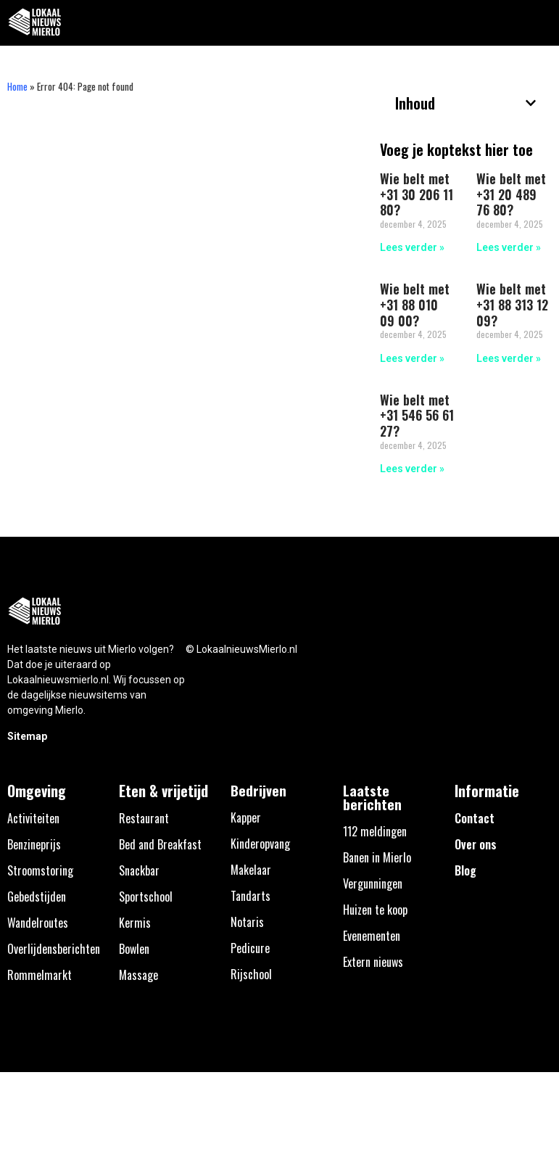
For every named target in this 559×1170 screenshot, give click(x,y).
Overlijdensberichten (53, 948)
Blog (465, 870)
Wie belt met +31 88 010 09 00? (415, 304)
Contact (474, 818)
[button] (540, 23)
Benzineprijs (34, 844)
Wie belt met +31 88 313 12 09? (512, 304)
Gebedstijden (36, 896)
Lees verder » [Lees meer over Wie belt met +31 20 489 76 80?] (508, 247)
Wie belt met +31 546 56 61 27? (417, 415)
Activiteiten (33, 818)
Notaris (247, 922)
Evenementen (371, 935)
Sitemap (27, 736)
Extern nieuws (373, 962)
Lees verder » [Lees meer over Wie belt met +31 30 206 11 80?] (412, 247)
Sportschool (146, 896)
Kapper (246, 817)
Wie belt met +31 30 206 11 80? (416, 194)
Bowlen (134, 948)
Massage (138, 975)
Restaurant (144, 818)
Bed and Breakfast (160, 844)
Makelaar (251, 869)
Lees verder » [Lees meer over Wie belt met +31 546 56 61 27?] (412, 468)
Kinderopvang (260, 843)
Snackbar (139, 870)
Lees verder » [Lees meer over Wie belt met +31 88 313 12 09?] (508, 358)
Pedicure (250, 948)
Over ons (476, 844)
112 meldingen (375, 831)
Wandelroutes (37, 922)
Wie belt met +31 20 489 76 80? (511, 194)
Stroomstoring (40, 870)
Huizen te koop (375, 909)
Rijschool (251, 974)
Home (17, 86)
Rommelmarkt (39, 975)
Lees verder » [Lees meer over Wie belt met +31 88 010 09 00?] (412, 358)
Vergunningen (372, 883)
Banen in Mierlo (377, 857)
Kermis (135, 922)
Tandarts (250, 896)
